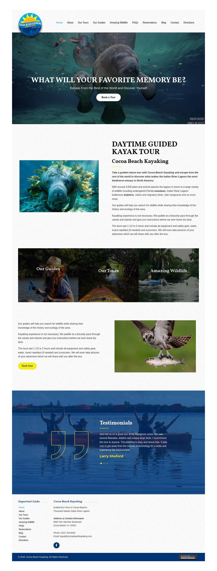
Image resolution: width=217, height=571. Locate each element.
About (21, 511)
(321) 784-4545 (68, 533)
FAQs (21, 525)
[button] (108, 97)
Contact (22, 536)
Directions (23, 540)
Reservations (25, 529)
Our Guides (24, 518)
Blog (21, 533)
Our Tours (23, 515)
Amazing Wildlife (26, 522)
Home (21, 507)
